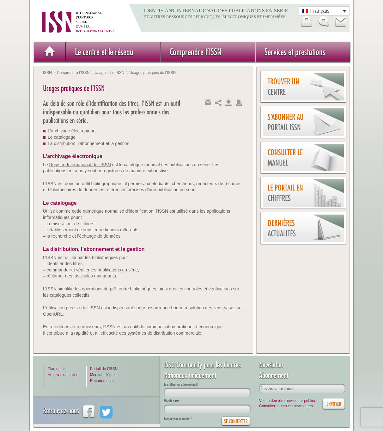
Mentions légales (104, 375)
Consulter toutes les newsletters (286, 406)
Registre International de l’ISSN (80, 164)
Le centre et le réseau (104, 51)
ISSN (47, 72)
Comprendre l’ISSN (195, 51)
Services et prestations (294, 51)
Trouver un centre (283, 86)
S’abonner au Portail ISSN (286, 122)
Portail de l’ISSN (104, 369)
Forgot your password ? (178, 418)
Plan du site (58, 369)
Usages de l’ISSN (109, 72)
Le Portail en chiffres (285, 193)
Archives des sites (63, 375)
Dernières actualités (282, 228)
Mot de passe (171, 400)
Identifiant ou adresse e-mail (181, 384)
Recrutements (102, 381)
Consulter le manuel (285, 157)
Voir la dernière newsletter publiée (287, 400)
